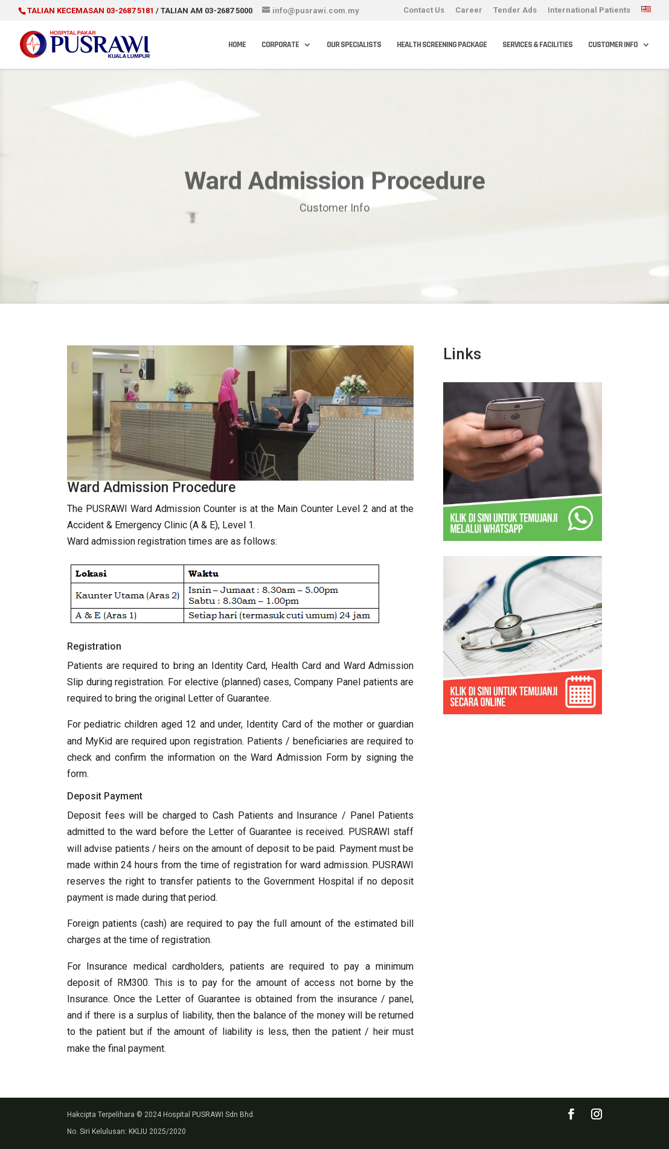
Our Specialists (354, 45)
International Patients (589, 10)
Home (237, 45)
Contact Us (423, 10)
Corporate (280, 45)
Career (468, 10)
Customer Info (613, 45)
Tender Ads (515, 10)
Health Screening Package (442, 45)
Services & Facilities (537, 45)
